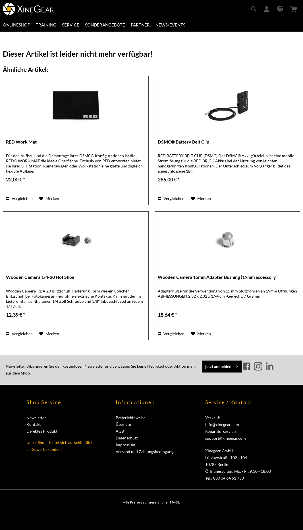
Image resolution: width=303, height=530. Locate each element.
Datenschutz (127, 437)
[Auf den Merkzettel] (49, 198)
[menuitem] (16, 25)
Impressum (125, 444)
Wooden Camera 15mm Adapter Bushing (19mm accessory (217, 277)
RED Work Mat (21, 141)
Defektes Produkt (41, 431)
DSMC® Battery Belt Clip (183, 141)
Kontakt (33, 424)
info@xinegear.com (222, 424)
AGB (120, 431)
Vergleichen (19, 198)
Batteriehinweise (131, 417)
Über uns (124, 424)
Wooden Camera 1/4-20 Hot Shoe (40, 277)
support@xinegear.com (225, 438)
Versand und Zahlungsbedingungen (147, 451)
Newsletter (36, 417)
